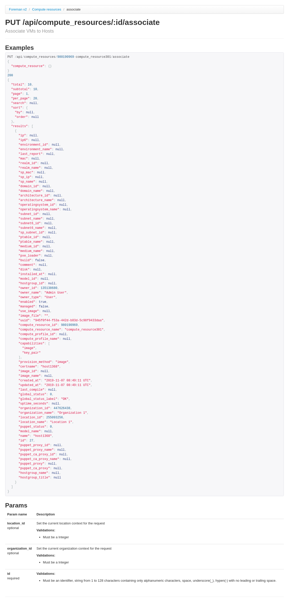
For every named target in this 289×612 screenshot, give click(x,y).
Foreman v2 (18, 9)
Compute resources (47, 9)
